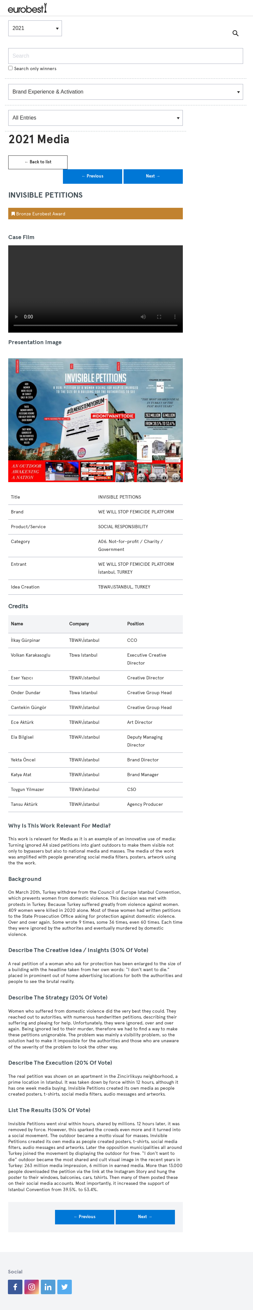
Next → (153, 176)
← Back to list (37, 162)
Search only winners (32, 68)
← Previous (92, 176)
